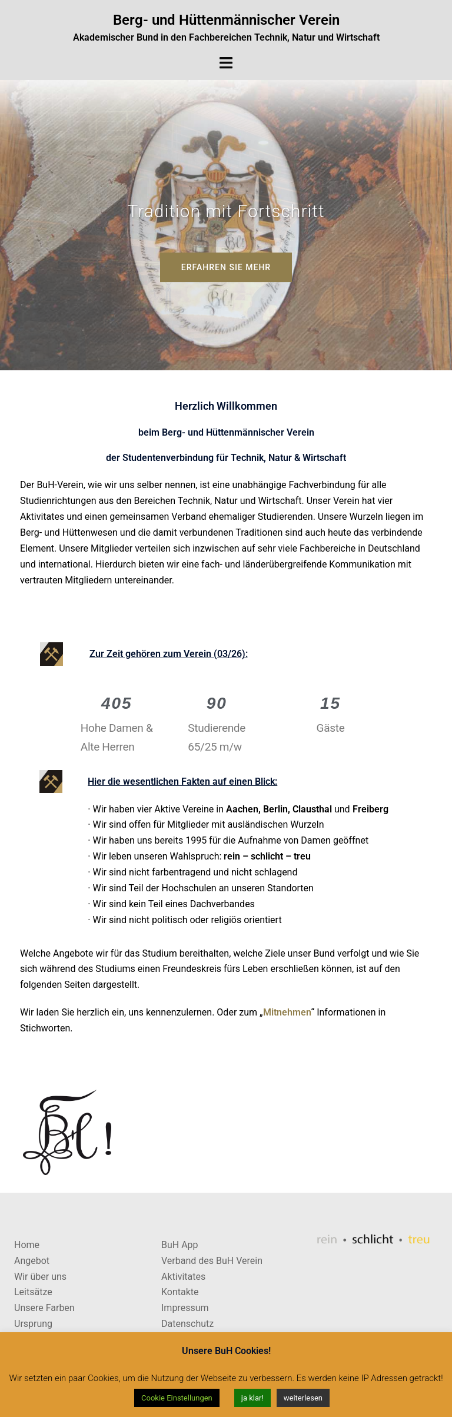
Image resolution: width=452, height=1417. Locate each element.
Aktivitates (183, 1276)
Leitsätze (33, 1291)
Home (26, 1244)
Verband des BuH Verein (211, 1260)
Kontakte (180, 1291)
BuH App (179, 1244)
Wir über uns (40, 1276)
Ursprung (33, 1323)
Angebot (31, 1260)
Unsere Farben (44, 1307)
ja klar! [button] (252, 1397)
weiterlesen (303, 1397)
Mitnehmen (287, 1012)
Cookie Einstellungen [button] (176, 1397)
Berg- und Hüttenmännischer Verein (226, 20)
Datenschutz (187, 1323)
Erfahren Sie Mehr (226, 267)
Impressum (185, 1307)
